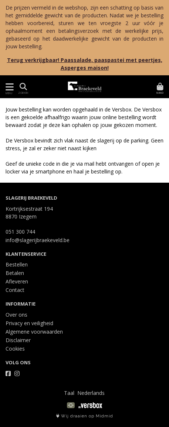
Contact (15, 289)
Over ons (16, 314)
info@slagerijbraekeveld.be (38, 240)
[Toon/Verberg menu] (8, 86)
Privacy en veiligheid (29, 323)
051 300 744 (20, 231)
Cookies (15, 348)
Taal (69, 392)
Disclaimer (18, 340)
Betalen (15, 272)
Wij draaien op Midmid (84, 416)
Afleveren (17, 281)
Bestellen (17, 264)
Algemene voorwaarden (34, 331)
